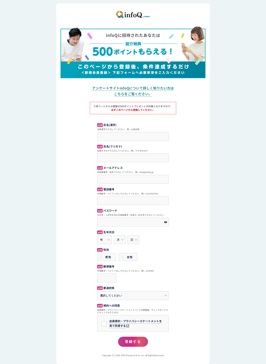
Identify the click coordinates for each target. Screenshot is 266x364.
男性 (108, 257)
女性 (130, 257)
